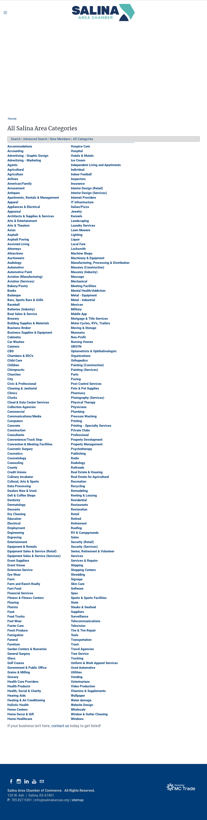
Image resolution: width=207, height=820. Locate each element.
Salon (75, 537)
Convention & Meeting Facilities (29, 444)
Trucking (77, 658)
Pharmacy (78, 393)
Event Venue (16, 565)
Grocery (12, 677)
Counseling (15, 463)
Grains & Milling (18, 672)
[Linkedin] (26, 781)
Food (10, 612)
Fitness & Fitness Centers (25, 598)
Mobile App (79, 314)
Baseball (13, 305)
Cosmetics (15, 453)
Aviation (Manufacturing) (25, 277)
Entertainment (17, 542)
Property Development (86, 440)
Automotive (15, 267)
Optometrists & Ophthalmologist (93, 351)
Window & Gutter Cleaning (89, 714)
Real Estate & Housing (87, 472)
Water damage (81, 700)
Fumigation (15, 635)
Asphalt (12, 235)
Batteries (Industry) (21, 309)
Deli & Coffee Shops (21, 495)
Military (76, 309)
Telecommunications (85, 621)
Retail (75, 514)
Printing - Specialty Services (91, 426)
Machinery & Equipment (87, 258)
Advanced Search (35, 139)
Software (77, 588)
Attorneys (14, 249)
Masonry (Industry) (84, 272)
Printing (76, 421)
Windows (77, 719)
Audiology (14, 263)
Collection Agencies (21, 407)
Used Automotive (83, 668)
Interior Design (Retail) (87, 188)
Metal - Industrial (83, 300)
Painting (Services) (84, 370)
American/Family (19, 184)
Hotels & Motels (82, 156)
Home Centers (17, 709)
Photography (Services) (87, 398)
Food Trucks (16, 616)
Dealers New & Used (21, 491)
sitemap (78, 800)
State (74, 602)
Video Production (83, 686)
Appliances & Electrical (23, 207)
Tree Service (80, 654)
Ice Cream (78, 160)
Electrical (14, 523)
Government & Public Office (27, 668)
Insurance (78, 184)
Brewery (13, 319)
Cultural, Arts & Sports (23, 481)
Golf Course (15, 663)
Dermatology (16, 505)
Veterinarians (80, 682)
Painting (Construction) (87, 365)
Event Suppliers (18, 561)
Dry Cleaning (16, 514)
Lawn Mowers (80, 230)
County (12, 467)
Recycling (78, 486)
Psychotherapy (81, 449)
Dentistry (13, 500)
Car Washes (15, 342)
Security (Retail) (82, 542)
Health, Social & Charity (24, 691)
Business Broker (19, 328)
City (10, 379)
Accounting (15, 151)
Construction (16, 430)
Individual (77, 170)
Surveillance (79, 616)
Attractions (15, 253)
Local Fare (78, 244)
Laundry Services (83, 225)
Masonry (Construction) (87, 267)
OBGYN (76, 346)
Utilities (76, 672)
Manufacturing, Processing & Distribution (100, 263)
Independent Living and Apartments (96, 165)
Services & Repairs (84, 561)
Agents (12, 165)
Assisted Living (18, 244)
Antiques (13, 193)
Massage (77, 277)
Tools (74, 635)
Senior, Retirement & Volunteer (92, 551)
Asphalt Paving (18, 239)
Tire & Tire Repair (83, 630)
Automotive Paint (19, 272)
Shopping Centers (83, 570)
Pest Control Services (86, 384)
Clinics (12, 393)
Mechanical (79, 281)
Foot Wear (14, 621)
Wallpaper (78, 696)
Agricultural (15, 170)
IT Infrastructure (82, 202)
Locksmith (78, 249)
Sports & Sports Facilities (89, 598)
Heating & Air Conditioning (26, 700)
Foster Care (15, 626)
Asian (11, 230)
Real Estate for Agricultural (90, 477)
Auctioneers (15, 258)
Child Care (14, 360)
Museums (78, 332)
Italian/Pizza (80, 207)
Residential (79, 500)
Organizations (81, 356)
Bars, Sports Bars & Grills (25, 300)
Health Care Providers (23, 682)
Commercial (16, 412)
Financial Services (20, 593)
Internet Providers (83, 197)
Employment (16, 528)
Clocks (12, 398)
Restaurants (79, 505)
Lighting (77, 235)
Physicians (79, 407)
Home (12, 119)
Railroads (77, 467)
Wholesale (78, 709)
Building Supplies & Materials (28, 323)
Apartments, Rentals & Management (33, 197)
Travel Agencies (82, 649)
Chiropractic (16, 370)
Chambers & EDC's (20, 356)
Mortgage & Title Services (89, 319)
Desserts (13, 509)
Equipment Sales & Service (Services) (34, 556)
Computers (15, 421)
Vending (77, 677)
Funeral (12, 640)
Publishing (78, 453)
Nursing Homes (82, 342)
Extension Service (20, 570)
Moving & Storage (83, 328)
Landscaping (80, 221)
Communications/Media (24, 416)
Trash (75, 644)
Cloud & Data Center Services (28, 402)
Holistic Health (18, 705)
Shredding (78, 574)
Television (78, 626)
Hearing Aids (16, 696)
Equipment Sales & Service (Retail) (32, 551)
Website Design (82, 705)
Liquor (75, 239)
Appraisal (14, 211)
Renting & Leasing (84, 495)
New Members (60, 139)
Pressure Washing (84, 416)
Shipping (77, 565)
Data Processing (19, 486)
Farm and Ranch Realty (23, 584)
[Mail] (42, 781)
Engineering (15, 533)
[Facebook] (11, 781)
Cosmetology (16, 458)
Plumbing (77, 412)
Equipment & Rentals (22, 547)
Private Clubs (80, 430)
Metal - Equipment (84, 295)
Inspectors (78, 179)
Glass (11, 658)
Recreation (78, 481)
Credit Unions (16, 472)
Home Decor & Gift (20, 714)
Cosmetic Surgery (20, 449)
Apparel (12, 202)
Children (13, 365)
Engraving (14, 537)
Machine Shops (81, 253)
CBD (10, 351)
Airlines (12, 179)
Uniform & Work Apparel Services (94, 663)
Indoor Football (81, 174)
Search (16, 139)
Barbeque (14, 295)
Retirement (79, 523)
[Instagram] (19, 781)
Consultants (15, 435)
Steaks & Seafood (83, 607)
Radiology (78, 463)
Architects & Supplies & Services (30, 216)
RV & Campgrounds (85, 533)
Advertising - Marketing (24, 160)
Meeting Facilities (83, 286)
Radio (75, 458)
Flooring (13, 602)
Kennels (76, 216)
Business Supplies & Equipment (29, 332)
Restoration (79, 509)
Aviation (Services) (20, 281)
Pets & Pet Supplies (85, 388)
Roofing (76, 528)
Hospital (77, 151)
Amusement (16, 188)
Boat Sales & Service (22, 314)
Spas (74, 593)
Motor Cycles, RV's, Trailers (90, 323)
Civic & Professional (21, 384)
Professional (80, 435)
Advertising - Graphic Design (27, 156)
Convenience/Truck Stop (24, 440)
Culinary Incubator (20, 477)
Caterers (13, 346)
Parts (75, 374)
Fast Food (14, 588)
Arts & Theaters (18, 225)
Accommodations (19, 146)
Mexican (77, 305)
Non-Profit (78, 337)
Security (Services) (84, 547)
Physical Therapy (83, 402)
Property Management (86, 444)
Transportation (81, 640)
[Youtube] (34, 781)
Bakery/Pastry (17, 286)
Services (77, 556)
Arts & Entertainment (22, 221)
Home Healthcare (19, 719)
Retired (76, 519)
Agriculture (15, 174)
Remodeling (79, 491)
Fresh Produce (17, 630)
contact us (60, 726)
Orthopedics (79, 360)
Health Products (18, 686)
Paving (76, 379)
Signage (77, 579)
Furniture (13, 644)
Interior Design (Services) (89, 193)
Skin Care (77, 584)
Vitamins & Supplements (88, 691)
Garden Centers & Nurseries (27, 649)
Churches (14, 374)
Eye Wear (14, 574)
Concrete (13, 426)
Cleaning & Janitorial (22, 388)
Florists (12, 607)
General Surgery (18, 654)
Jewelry (76, 211)
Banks (11, 291)
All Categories (83, 139)
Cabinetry (14, 337)
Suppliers (77, 612)
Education (14, 519)
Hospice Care (80, 146)
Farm (11, 579)
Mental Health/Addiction (88, 291)
